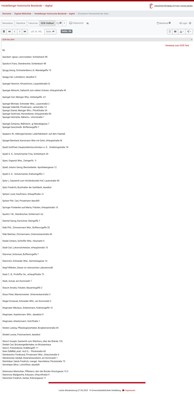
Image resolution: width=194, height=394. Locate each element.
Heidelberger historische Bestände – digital (26, 5)
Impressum (130, 390)
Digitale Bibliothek (22, 13)
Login (183, 23)
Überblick (20, 23)
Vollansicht (76, 23)
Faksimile (33, 23)
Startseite (6, 13)
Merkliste (164, 23)
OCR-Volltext (47, 23)
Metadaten (7, 23)
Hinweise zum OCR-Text (177, 45)
